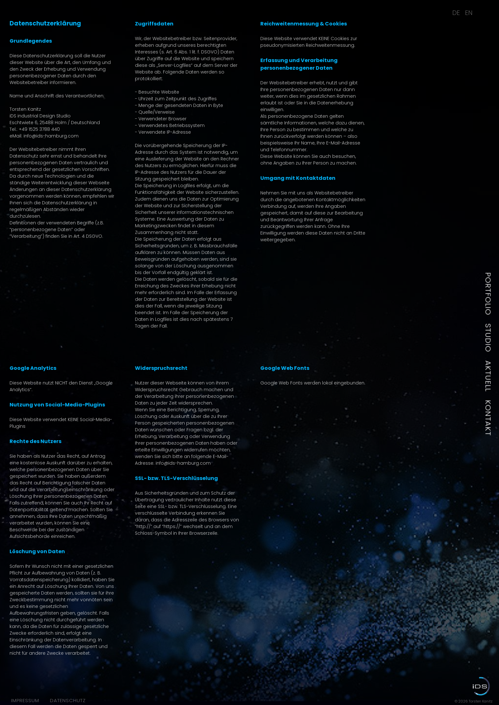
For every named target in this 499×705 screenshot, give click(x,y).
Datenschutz (68, 700)
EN (469, 12)
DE (456, 12)
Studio (488, 338)
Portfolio (488, 293)
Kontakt (488, 418)
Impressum (25, 700)
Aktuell (488, 376)
